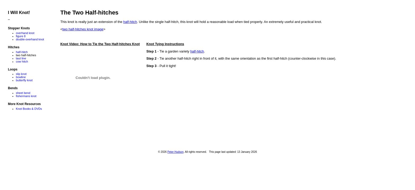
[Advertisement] (156, 125)
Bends (13, 88)
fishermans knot (26, 96)
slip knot (21, 73)
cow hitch (22, 61)
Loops (12, 69)
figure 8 (21, 36)
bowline (21, 77)
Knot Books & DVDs (29, 108)
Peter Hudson (175, 151)
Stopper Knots (19, 28)
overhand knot (25, 33)
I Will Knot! (19, 12)
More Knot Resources (24, 104)
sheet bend (23, 92)
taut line (21, 58)
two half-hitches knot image (82, 29)
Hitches (13, 47)
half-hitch (130, 22)
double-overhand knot (30, 39)
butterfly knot (24, 80)
